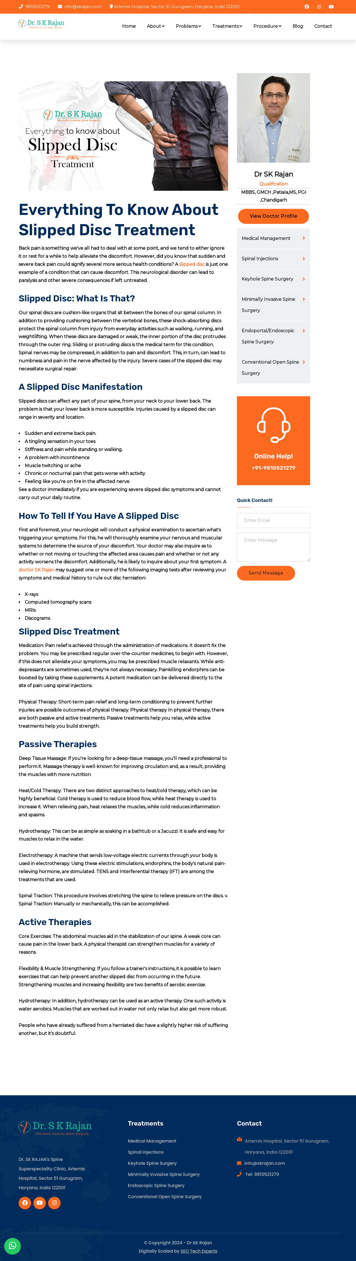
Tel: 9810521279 (261, 1174)
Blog (298, 26)
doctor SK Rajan (36, 570)
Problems (188, 26)
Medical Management (266, 238)
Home (129, 26)
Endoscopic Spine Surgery (156, 1185)
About (156, 26)
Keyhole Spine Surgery (267, 279)
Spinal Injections (260, 258)
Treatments (227, 26)
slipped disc (192, 264)
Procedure (267, 26)
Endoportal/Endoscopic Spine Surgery (268, 336)
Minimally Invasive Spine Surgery (268, 305)
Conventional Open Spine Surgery (270, 368)
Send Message (266, 573)
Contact (323, 26)
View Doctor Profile (273, 216)
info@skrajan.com (264, 1163)
